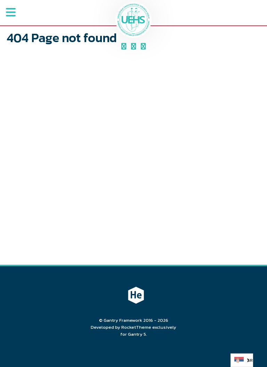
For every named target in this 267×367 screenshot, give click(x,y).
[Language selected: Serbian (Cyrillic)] (241, 360)
